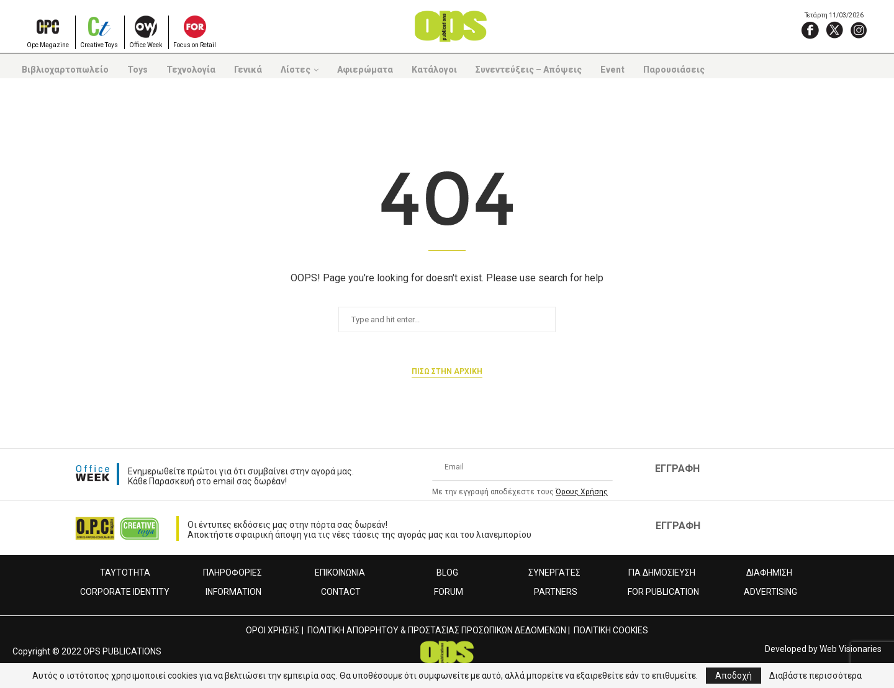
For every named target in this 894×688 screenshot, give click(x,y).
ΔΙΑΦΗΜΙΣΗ (769, 572)
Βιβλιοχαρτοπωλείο (65, 70)
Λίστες (295, 70)
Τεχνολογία (190, 70)
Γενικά (248, 70)
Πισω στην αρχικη (447, 371)
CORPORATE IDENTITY (124, 592)
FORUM (448, 592)
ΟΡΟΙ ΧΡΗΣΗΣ (273, 630)
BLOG (447, 572)
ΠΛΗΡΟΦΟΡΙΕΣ (232, 572)
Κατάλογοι (434, 70)
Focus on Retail (194, 45)
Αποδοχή (733, 676)
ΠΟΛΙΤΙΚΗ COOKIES (611, 630)
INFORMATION (233, 592)
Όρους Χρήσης (582, 491)
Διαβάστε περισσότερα (815, 675)
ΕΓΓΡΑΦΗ (677, 468)
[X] (834, 30)
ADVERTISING (770, 592)
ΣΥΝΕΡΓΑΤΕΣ (554, 572)
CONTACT (341, 592)
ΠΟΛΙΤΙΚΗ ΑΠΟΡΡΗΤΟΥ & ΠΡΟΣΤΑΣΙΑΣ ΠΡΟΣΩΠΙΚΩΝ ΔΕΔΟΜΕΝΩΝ (436, 630)
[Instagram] (858, 30)
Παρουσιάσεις (674, 70)
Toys (137, 70)
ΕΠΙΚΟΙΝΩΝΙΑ (340, 572)
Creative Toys (99, 45)
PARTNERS (555, 592)
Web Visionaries (851, 649)
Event (612, 70)
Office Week (145, 45)
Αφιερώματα (365, 70)
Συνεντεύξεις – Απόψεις (529, 70)
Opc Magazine (48, 45)
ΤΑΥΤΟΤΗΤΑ (125, 572)
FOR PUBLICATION (663, 592)
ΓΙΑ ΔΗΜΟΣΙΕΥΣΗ (661, 572)
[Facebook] (810, 30)
